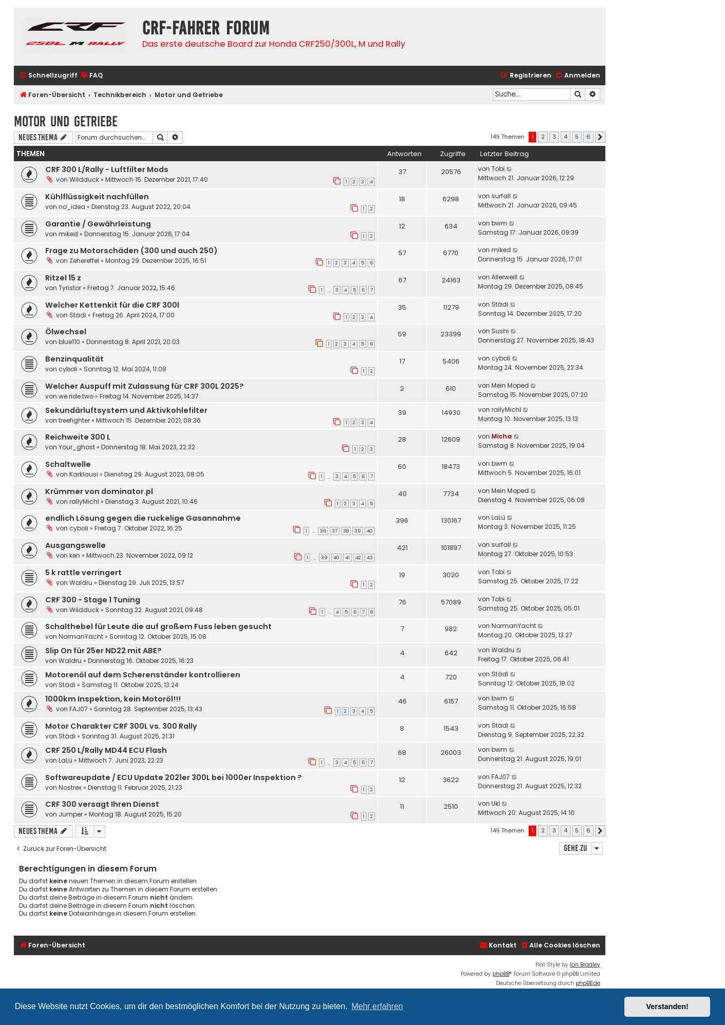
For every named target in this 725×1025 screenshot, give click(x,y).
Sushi (500, 331)
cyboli (68, 369)
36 (323, 531)
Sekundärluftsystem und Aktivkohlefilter (126, 410)
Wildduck (84, 179)
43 (370, 558)
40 (370, 531)
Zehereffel (84, 260)
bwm (499, 223)
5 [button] (577, 136)
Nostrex (70, 787)
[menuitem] (91, 76)
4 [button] (565, 136)
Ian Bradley (585, 965)
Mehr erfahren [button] (377, 1006)
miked (68, 234)
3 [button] (554, 136)
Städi (77, 315)
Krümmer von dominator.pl (99, 491)
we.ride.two (76, 396)
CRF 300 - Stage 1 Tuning (92, 600)
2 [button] (543, 136)
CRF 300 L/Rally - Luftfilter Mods (106, 169)
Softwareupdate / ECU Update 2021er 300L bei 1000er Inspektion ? (173, 777)
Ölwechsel (65, 332)
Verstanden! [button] (667, 1006)
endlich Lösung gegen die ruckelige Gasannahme (143, 518)
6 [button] (588, 136)
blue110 (69, 341)
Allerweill (504, 277)
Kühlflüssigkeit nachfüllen (97, 197)
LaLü (498, 517)
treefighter (74, 420)
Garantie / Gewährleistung (98, 224)
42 (358, 558)
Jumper (71, 814)
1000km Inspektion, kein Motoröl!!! (113, 699)
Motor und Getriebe (66, 121)
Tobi (498, 168)
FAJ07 (78, 709)
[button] (600, 137)
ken (74, 555)
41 (347, 558)
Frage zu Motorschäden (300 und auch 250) (131, 250)
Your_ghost (77, 447)
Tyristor (70, 287)
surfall (501, 196)
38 (346, 531)
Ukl (495, 803)
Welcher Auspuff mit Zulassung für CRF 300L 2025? (144, 386)
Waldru (80, 582)
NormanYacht (81, 636)
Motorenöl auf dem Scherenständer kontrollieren (142, 675)
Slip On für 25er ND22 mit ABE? (103, 651)
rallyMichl (506, 409)
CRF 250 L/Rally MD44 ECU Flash (106, 750)
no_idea (72, 206)
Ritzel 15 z (63, 278)
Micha (501, 436)
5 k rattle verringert (83, 572)
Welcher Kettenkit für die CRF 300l (112, 305)
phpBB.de (588, 983)
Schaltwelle (68, 464)
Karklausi (83, 474)
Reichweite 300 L (77, 437)
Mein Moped (510, 385)
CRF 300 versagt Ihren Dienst (102, 804)
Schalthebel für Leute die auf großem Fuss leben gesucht (158, 626)
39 (357, 531)
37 (334, 531)
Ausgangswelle (75, 545)
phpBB (500, 974)
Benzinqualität (74, 359)
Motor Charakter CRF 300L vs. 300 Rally (121, 726)
